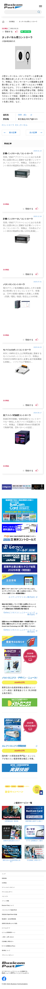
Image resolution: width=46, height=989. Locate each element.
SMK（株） (24, 115)
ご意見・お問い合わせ (8, 937)
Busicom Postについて (8, 905)
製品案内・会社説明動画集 (9, 919)
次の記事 (33, 132)
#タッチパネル (21, 125)
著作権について (6, 950)
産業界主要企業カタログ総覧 (9, 923)
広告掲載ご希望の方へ (8, 941)
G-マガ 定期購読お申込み (8, 946)
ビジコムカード (6, 928)
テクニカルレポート (7, 891)
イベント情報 (5, 900)
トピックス (5, 896)
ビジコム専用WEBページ (8, 932)
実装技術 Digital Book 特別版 (9, 914)
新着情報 (4, 878)
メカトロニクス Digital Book (9, 910)
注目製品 (12, 21)
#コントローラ (8, 125)
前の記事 (13, 132)
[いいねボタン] (16, 31)
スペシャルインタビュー (8, 887)
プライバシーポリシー (8, 955)
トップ (3, 873)
